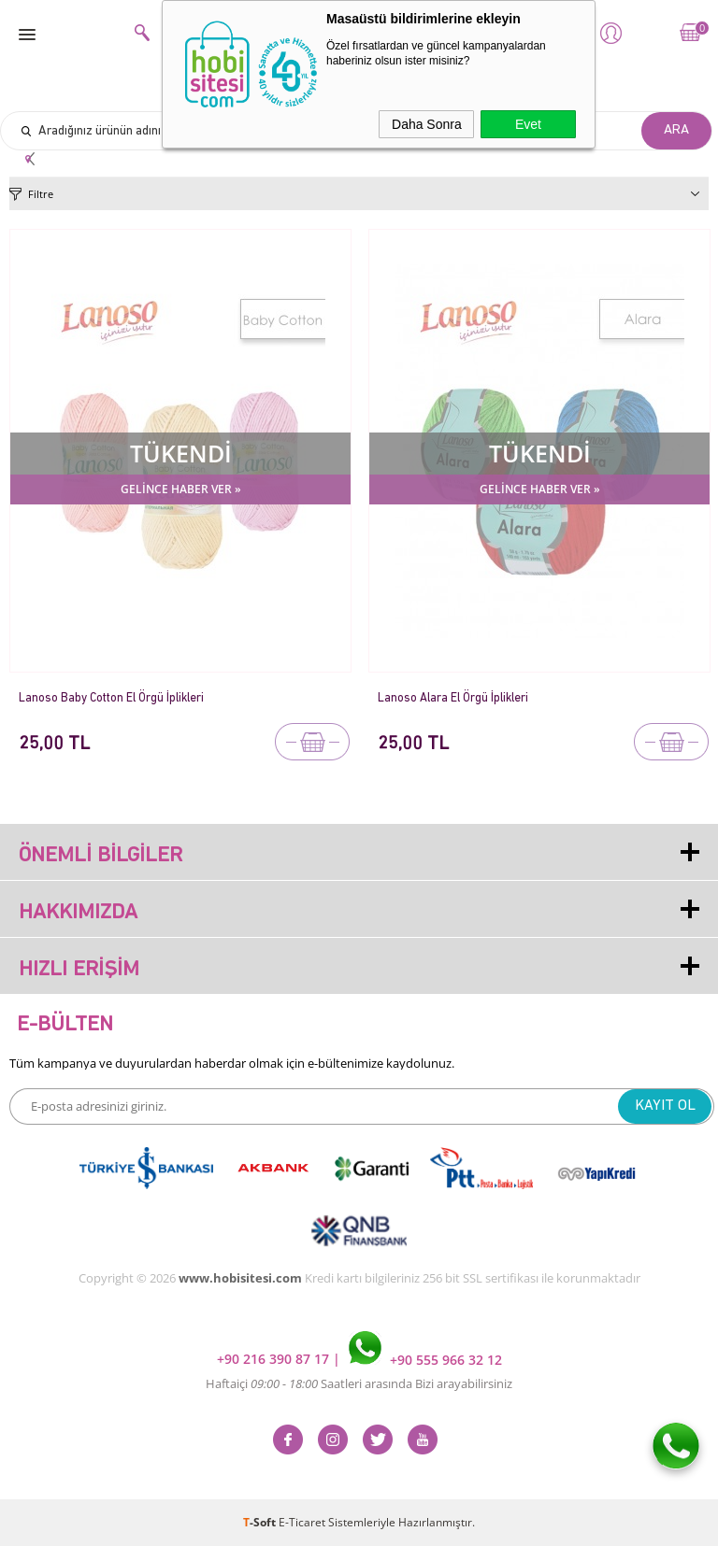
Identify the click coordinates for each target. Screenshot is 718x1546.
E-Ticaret (302, 1522)
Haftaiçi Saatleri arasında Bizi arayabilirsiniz (359, 1383)
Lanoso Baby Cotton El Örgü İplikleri (111, 698)
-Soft (261, 1522)
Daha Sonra (427, 124)
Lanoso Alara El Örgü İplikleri (453, 698)
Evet (528, 124)
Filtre (40, 194)
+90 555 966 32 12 (425, 1360)
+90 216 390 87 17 (275, 1360)
